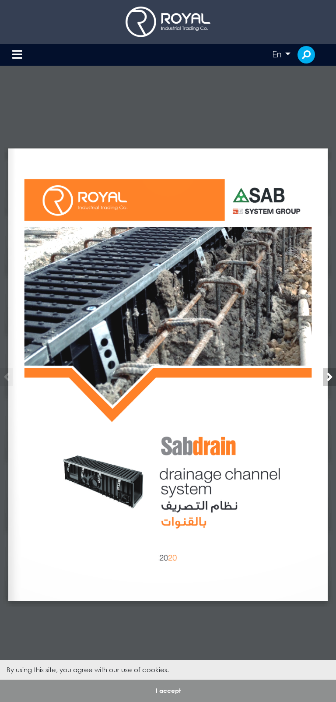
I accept (168, 690)
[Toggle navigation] (17, 55)
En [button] (278, 54)
